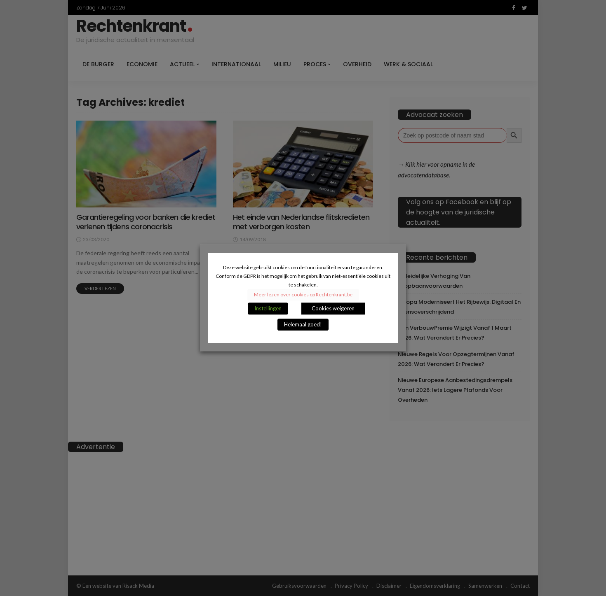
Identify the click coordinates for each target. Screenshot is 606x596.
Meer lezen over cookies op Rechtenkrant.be (303, 295)
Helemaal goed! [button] (303, 324)
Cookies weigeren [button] (333, 308)
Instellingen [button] (268, 308)
